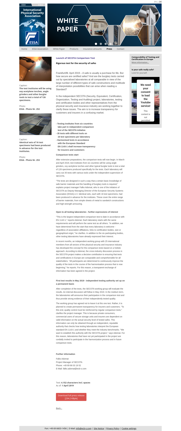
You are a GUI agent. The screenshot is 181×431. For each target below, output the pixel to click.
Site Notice (99, 428)
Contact (120, 48)
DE (160, 1)
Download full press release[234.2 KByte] (71, 397)
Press (109, 48)
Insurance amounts (92, 48)
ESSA (24, 5)
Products (74, 48)
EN (155, 1)
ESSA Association (40, 48)
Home (24, 48)
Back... (59, 408)
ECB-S (40, 5)
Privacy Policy (112, 428)
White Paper (59, 48)
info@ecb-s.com (83, 428)
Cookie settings (129, 428)
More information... (140, 62)
